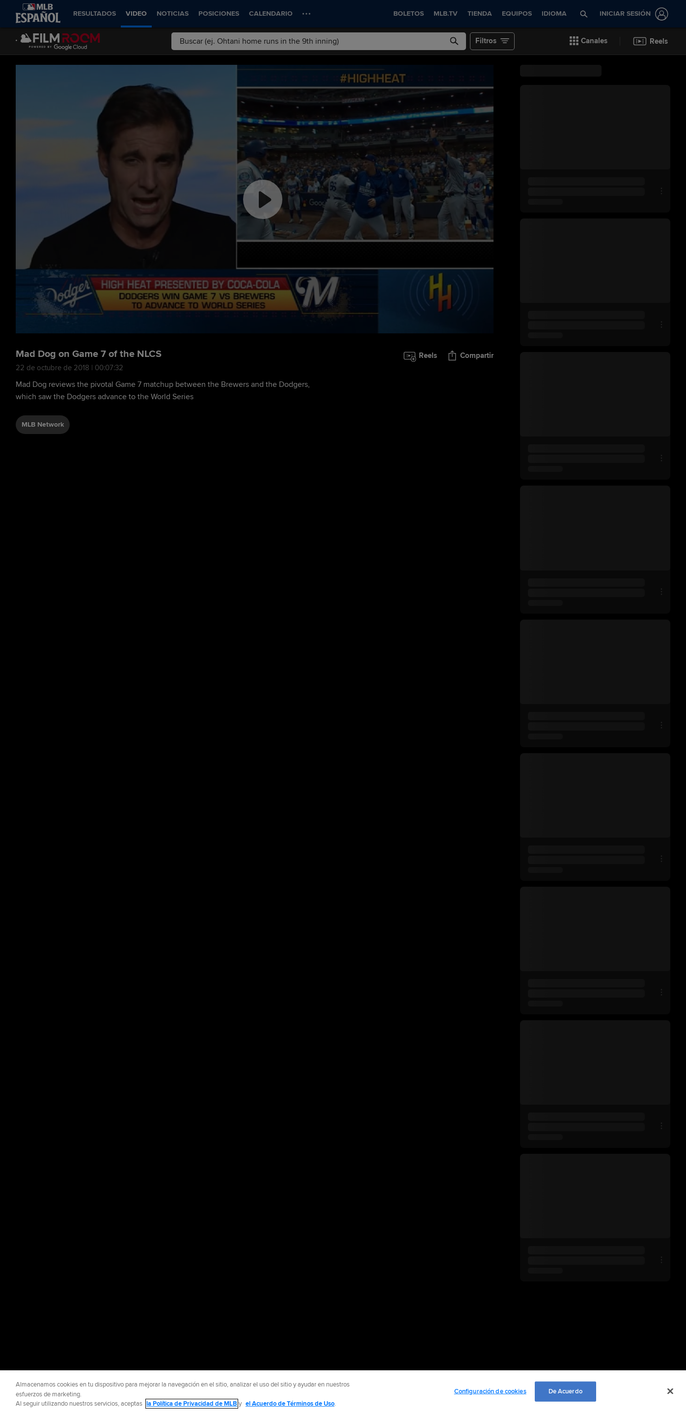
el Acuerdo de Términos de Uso (290, 1404)
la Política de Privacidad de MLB (191, 1404)
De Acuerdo (565, 1391)
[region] (343, 1392)
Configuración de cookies (490, 1391)
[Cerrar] (670, 1391)
